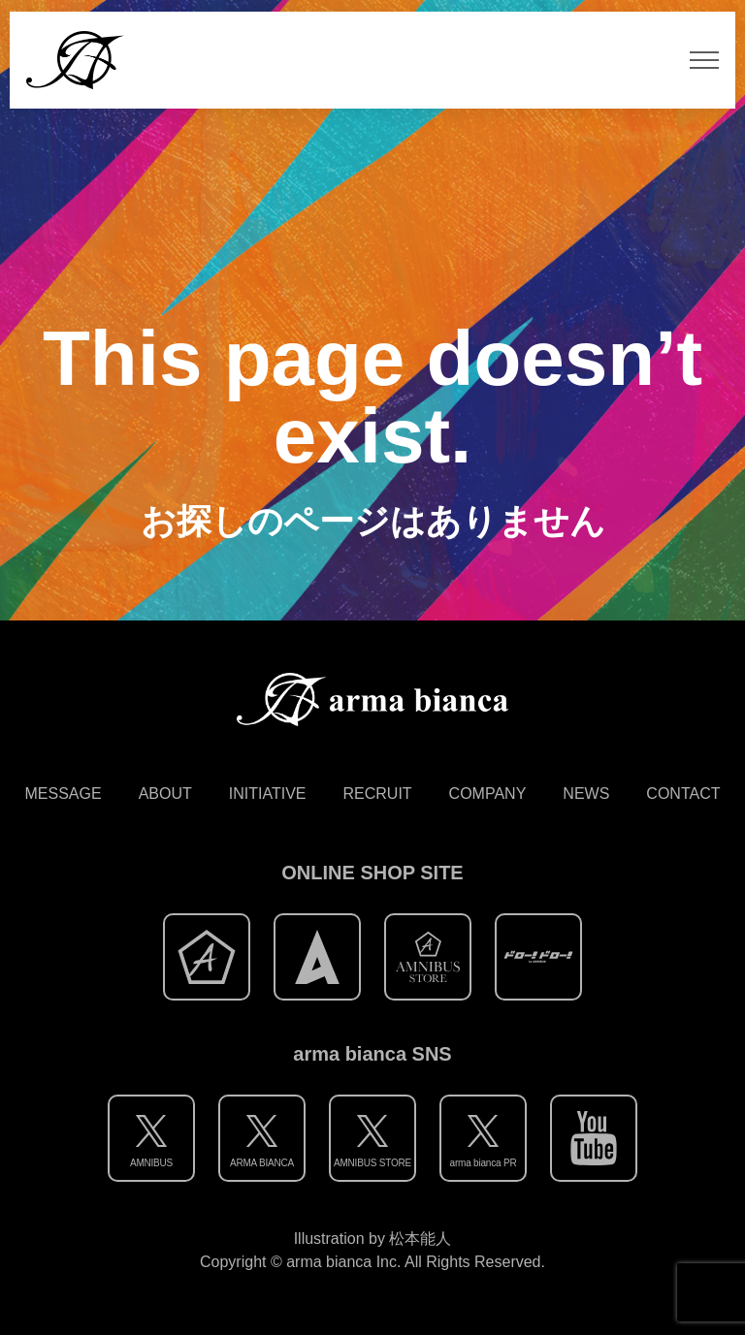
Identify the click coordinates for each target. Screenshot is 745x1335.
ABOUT (165, 793)
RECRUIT (377, 793)
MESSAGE (63, 793)
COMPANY (488, 793)
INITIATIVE (268, 793)
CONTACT (683, 793)
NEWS (586, 793)
